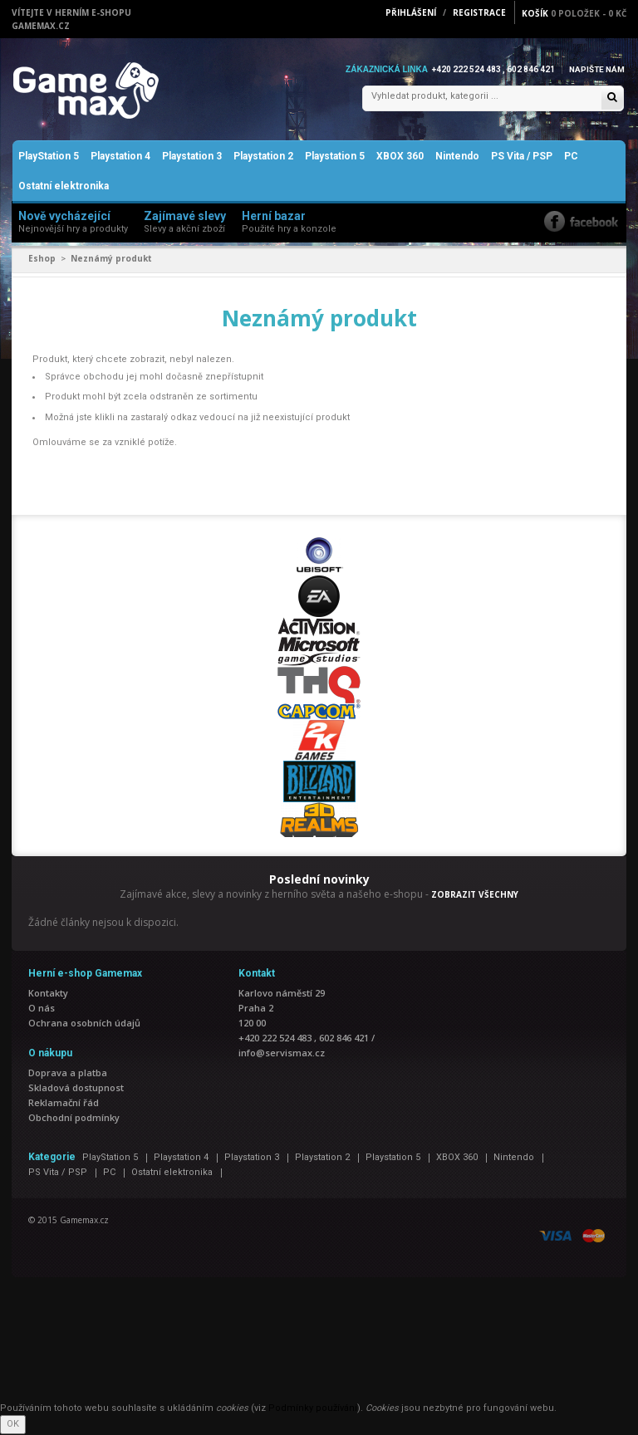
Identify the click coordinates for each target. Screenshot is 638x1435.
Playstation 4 (120, 158)
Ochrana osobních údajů (84, 1024)
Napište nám (596, 69)
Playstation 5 (335, 158)
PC (571, 158)
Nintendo (457, 158)
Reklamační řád (63, 1104)
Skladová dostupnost (76, 1089)
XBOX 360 (400, 158)
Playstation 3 (192, 158)
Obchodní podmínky (74, 1119)
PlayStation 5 (48, 158)
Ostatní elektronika (63, 187)
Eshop (42, 260)
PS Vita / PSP (521, 158)
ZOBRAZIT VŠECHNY (474, 895)
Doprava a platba (67, 1074)
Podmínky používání (312, 1408)
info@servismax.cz (281, 1054)
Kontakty (48, 994)
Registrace (479, 12)
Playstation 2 (263, 158)
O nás (41, 1009)
